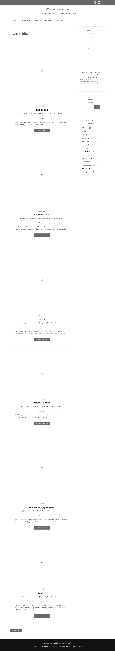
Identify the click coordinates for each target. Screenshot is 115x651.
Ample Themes (78, 646)
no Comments (57, 113)
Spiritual (42, 211)
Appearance (85, 131)
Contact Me (59, 20)
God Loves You (41, 214)
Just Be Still (42, 110)
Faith (42, 106)
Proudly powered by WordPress (43, 646)
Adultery (84, 128)
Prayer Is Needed (41, 402)
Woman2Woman (57, 9)
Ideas (83, 155)
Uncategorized (86, 172)
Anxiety (42, 593)
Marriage (85, 158)
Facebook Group (25, 20)
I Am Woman (86, 151)
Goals (84, 148)
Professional (86, 162)
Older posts (16, 630)
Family (84, 145)
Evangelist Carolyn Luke (29, 113)
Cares (42, 319)
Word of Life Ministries (43, 20)
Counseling (42, 316)
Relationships (86, 165)
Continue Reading (42, 130)
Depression (85, 138)
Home (14, 20)
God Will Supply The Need (42, 507)
